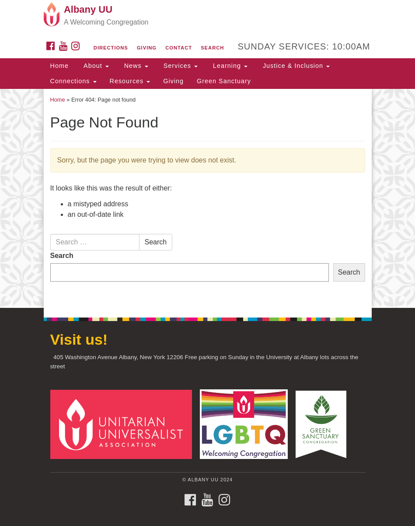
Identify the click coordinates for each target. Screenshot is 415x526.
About (95, 65)
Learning (229, 65)
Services (179, 65)
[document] (207, 198)
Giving (147, 47)
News (135, 65)
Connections (73, 81)
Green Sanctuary (224, 81)
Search (212, 47)
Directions (111, 47)
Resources (130, 81)
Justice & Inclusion (295, 65)
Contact (178, 47)
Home (59, 65)
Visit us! (79, 339)
